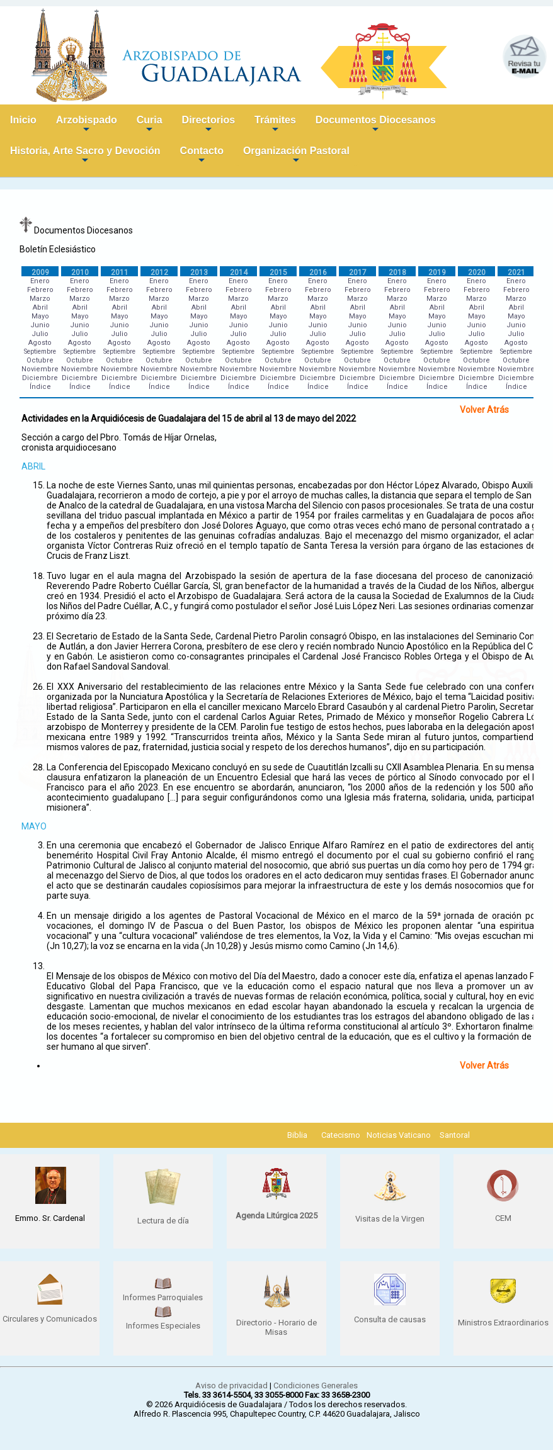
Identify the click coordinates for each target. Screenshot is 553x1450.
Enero (40, 281)
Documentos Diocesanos (376, 125)
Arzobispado (86, 125)
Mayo (40, 316)
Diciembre (40, 378)
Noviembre (40, 369)
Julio (39, 334)
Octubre (40, 360)
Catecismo (340, 1135)
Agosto (40, 343)
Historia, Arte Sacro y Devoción (85, 155)
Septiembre (40, 351)
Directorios (208, 125)
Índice (40, 387)
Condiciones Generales (315, 1385)
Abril (40, 307)
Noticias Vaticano (399, 1135)
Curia (149, 125)
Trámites (275, 125)
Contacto (202, 155)
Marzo (40, 299)
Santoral (455, 1135)
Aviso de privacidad (231, 1385)
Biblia (297, 1135)
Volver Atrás (484, 410)
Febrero (40, 290)
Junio (40, 325)
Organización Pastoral (296, 155)
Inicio (23, 120)
